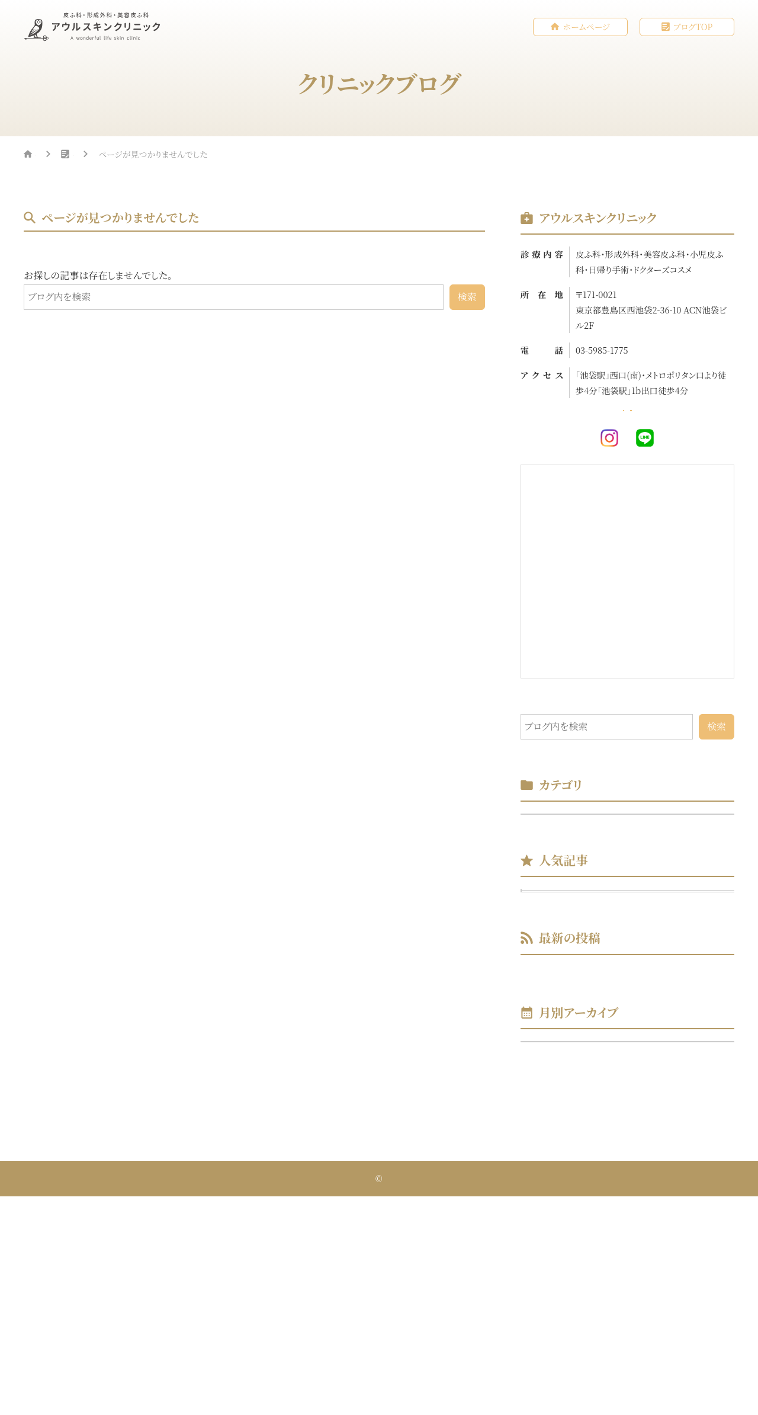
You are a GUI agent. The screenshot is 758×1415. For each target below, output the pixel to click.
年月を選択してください (575, 1245)
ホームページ (586, 27)
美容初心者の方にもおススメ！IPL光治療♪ (637, 966)
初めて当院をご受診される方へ (637, 1006)
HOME (49, 156)
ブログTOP (693, 27)
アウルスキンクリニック (382, 1397)
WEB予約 (688, 424)
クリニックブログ (127, 156)
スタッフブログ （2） (568, 854)
